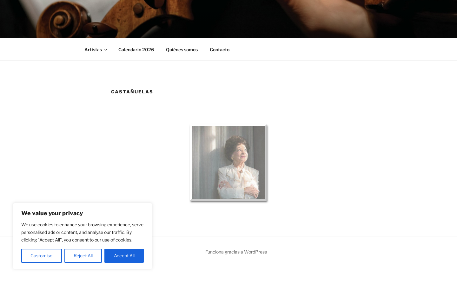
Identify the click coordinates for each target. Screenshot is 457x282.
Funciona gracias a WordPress (236, 251)
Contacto (219, 49)
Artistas (96, 49)
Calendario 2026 (136, 49)
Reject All (83, 255)
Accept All (124, 255)
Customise (41, 255)
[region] (82, 236)
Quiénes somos (182, 49)
